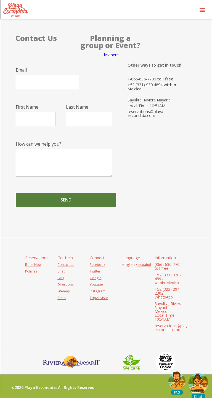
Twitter (95, 271)
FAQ (60, 278)
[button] (202, 9)
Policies (31, 271)
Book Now (33, 264)
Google (95, 278)
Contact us (65, 264)
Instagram (97, 291)
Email (47, 78)
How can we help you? (64, 159)
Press (61, 297)
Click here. (111, 54)
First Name (36, 115)
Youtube (96, 284)
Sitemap (63, 291)
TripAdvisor (99, 297)
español (144, 264)
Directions (65, 284)
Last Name (89, 115)
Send (65, 200)
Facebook (97, 264)
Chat (61, 271)
